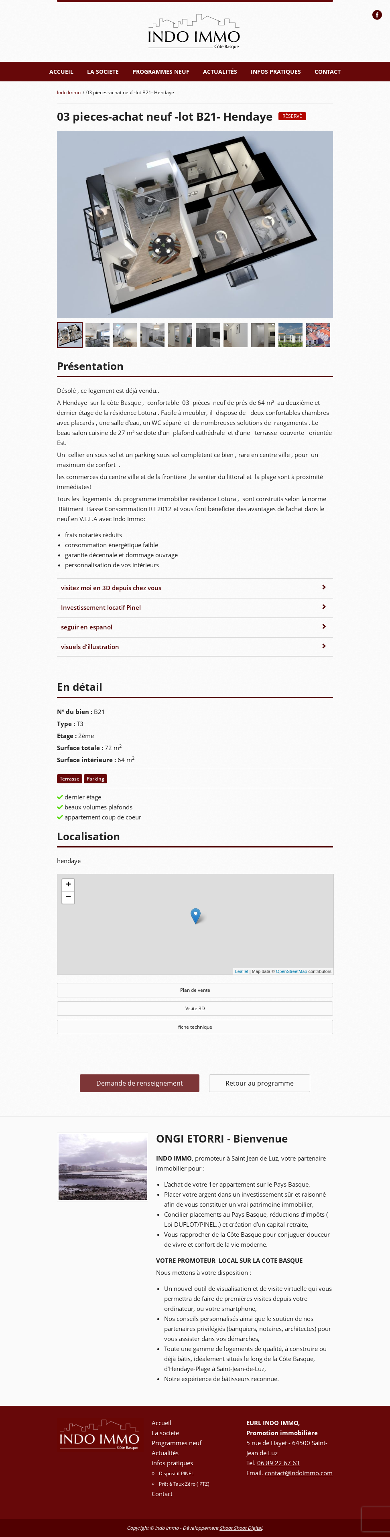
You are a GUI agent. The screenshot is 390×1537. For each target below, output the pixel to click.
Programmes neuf (160, 71)
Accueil (61, 71)
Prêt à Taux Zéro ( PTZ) (184, 1483)
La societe (103, 71)
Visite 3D (195, 1008)
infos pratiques (276, 71)
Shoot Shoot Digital (240, 1528)
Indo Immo (69, 92)
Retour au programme (259, 1083)
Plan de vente (195, 990)
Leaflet (241, 971)
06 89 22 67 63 (278, 1463)
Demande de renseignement (139, 1083)
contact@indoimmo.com (299, 1473)
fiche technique (195, 1026)
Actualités (220, 71)
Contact (328, 71)
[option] (102, 1167)
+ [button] (68, 885)
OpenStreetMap (291, 971)
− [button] (68, 898)
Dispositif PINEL (176, 1473)
